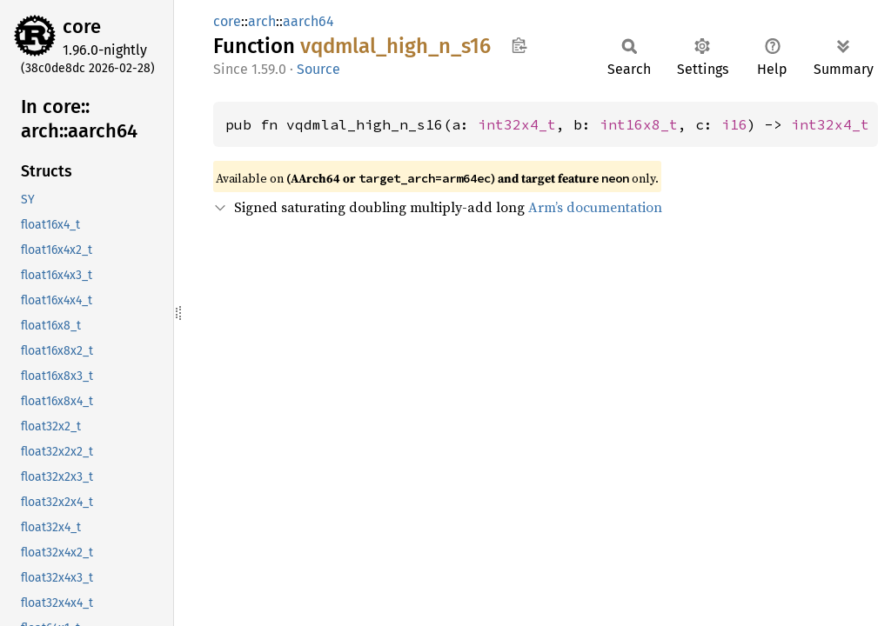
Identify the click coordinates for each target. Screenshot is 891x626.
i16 (734, 124)
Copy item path (519, 45)
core (82, 26)
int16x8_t (639, 124)
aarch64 (308, 21)
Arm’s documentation (595, 206)
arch (262, 21)
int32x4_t (517, 124)
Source (318, 69)
